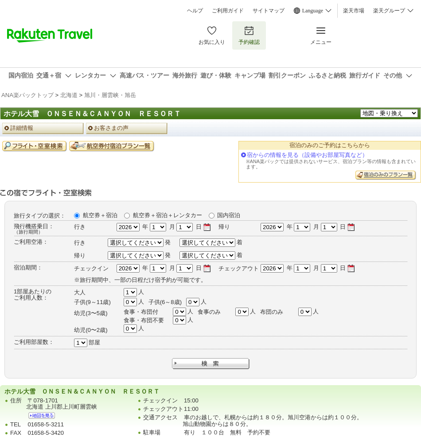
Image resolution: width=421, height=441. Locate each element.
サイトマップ (269, 11)
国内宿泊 (228, 215)
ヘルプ (195, 11)
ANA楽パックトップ (27, 95)
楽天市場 (353, 11)
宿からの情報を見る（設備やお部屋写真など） (307, 155)
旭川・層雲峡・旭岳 (110, 95)
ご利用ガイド (228, 11)
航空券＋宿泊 (100, 215)
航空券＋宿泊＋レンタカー (167, 215)
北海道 (69, 95)
